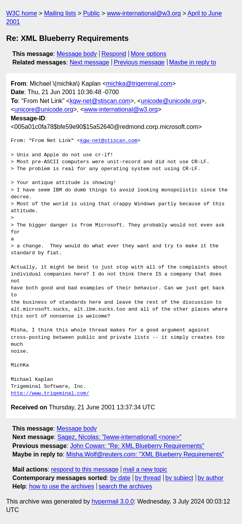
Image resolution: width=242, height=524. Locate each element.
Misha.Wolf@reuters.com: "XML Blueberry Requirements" (145, 454)
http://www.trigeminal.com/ (50, 393)
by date (120, 478)
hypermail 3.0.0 (112, 501)
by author (210, 478)
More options (149, 54)
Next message (89, 62)
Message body (77, 54)
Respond (114, 54)
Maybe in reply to (192, 62)
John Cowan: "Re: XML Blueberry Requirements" (137, 446)
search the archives (125, 486)
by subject (179, 478)
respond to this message (84, 469)
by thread (148, 478)
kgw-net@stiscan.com (100, 101)
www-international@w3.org (144, 13)
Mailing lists (60, 13)
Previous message (139, 62)
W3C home (21, 13)
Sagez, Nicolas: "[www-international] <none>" (120, 437)
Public (91, 13)
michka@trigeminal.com (139, 83)
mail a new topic (145, 469)
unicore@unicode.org (43, 109)
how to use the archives (61, 486)
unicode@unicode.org (171, 101)
